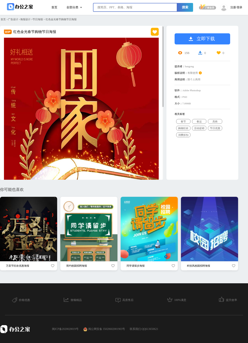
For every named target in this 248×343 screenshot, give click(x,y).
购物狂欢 (183, 128)
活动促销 (199, 128)
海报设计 (25, 19)
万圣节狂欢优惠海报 (17, 265)
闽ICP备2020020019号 (65, 329)
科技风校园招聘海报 (198, 265)
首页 (54, 7)
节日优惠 (215, 128)
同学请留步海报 (136, 265)
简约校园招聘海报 (76, 265)
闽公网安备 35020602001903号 (104, 329)
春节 (183, 121)
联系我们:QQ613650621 (144, 329)
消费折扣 (183, 135)
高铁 (215, 121)
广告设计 (13, 19)
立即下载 (202, 38)
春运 (199, 121)
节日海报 (38, 19)
